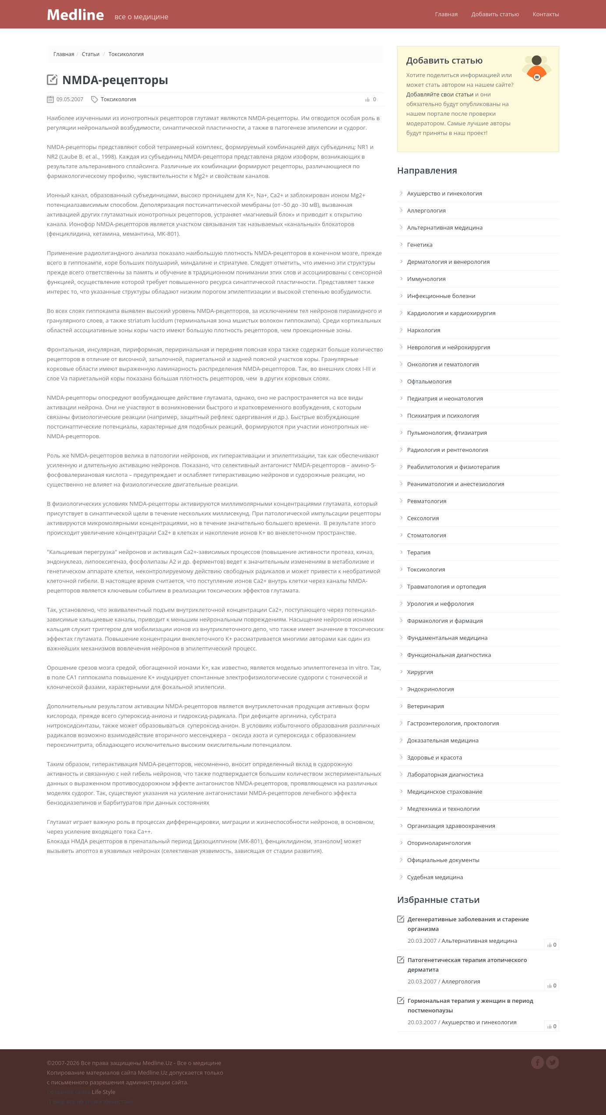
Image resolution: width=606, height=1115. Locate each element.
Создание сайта (68, 1092)
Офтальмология (429, 381)
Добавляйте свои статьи (440, 94)
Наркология (423, 330)
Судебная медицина (435, 877)
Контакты (546, 14)
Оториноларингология (439, 843)
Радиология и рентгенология (447, 450)
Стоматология (426, 535)
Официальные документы (443, 860)
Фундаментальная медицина (447, 638)
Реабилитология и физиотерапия (453, 467)
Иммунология (426, 279)
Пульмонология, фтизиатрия (447, 433)
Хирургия (420, 672)
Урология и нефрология (440, 603)
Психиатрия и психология (443, 415)
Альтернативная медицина (445, 227)
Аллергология (426, 210)
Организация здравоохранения (451, 826)
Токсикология (126, 54)
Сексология (423, 518)
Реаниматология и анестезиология (455, 484)
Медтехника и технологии (443, 809)
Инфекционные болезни (441, 296)
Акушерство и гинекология (444, 193)
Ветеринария (425, 706)
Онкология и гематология (443, 364)
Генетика (420, 245)
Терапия (418, 552)
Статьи (90, 54)
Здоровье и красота (434, 757)
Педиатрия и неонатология (445, 398)
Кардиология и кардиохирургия (451, 313)
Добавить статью (495, 14)
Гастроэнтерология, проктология (453, 723)
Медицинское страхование (444, 791)
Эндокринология (430, 689)
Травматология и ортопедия (446, 586)
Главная (446, 14)
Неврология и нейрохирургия (448, 347)
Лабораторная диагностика (445, 774)
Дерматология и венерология (448, 262)
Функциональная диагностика (449, 655)
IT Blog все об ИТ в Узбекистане (90, 1101)
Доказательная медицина (443, 740)
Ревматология (427, 501)
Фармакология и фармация (445, 621)
